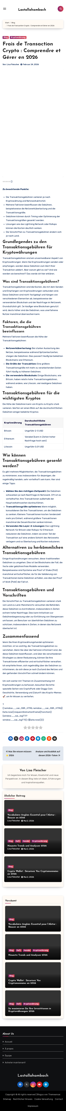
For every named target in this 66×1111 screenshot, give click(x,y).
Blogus (40, 1094)
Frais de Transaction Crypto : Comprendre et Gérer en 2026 (32, 51)
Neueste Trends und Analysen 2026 (27, 846)
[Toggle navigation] (5, 8)
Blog (6, 37)
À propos (9, 1048)
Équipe (8, 1055)
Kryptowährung (18, 37)
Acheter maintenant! (15, 1062)
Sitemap (7, 1099)
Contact (59, 1099)
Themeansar (54, 1094)
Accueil (8, 1042)
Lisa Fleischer (13, 64)
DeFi (18, 841)
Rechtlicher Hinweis (22, 1099)
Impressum (33, 1106)
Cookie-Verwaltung (43, 1099)
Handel (26, 841)
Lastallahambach (32, 10)
